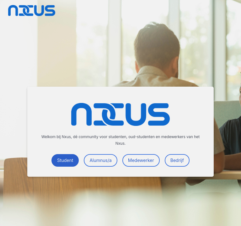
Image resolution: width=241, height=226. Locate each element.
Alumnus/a (100, 160)
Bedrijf (177, 160)
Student (65, 160)
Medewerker (141, 160)
